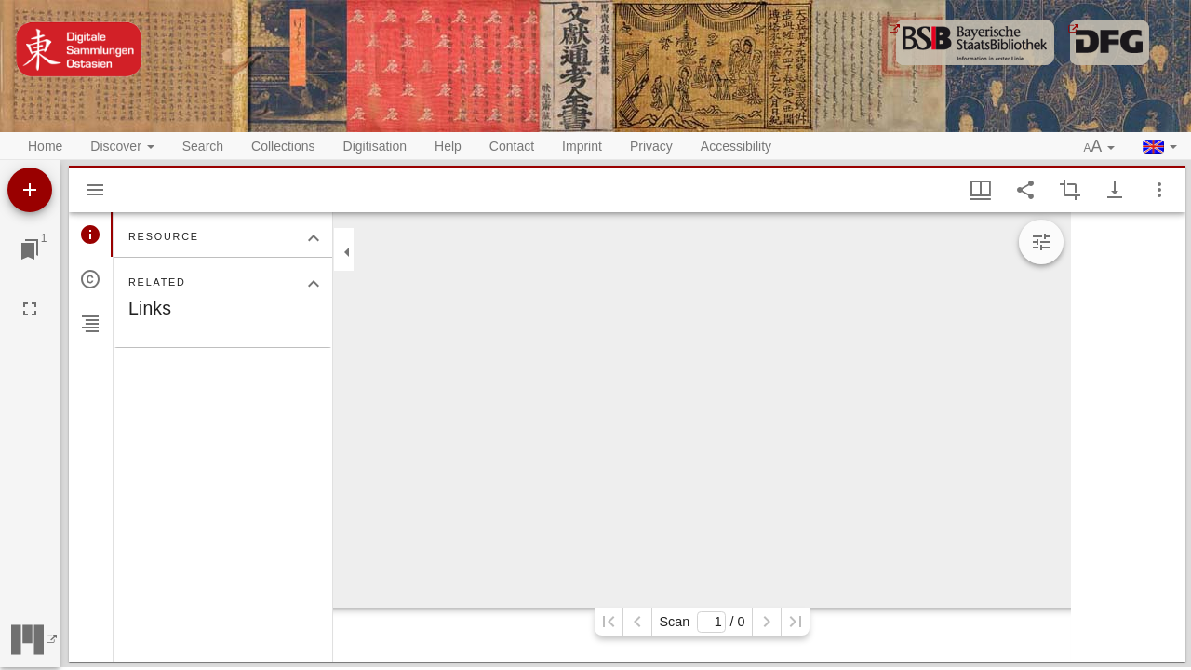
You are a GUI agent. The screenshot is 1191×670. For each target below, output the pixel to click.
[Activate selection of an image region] (1070, 190)
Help (448, 146)
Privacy (651, 146)
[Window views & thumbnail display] (980, 190)
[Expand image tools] (1041, 242)
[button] (1100, 147)
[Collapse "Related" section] (313, 284)
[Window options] (1159, 190)
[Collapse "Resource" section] (313, 238)
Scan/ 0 (701, 622)
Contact (511, 146)
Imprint (582, 146)
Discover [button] (122, 146)
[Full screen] (29, 309)
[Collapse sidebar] (347, 252)
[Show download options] (1114, 190)
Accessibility (736, 146)
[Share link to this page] (1025, 190)
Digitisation (375, 146)
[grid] (1128, 437)
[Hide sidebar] (95, 190)
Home (45, 146)
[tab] (91, 234)
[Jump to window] (29, 249)
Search (202, 146)
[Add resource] (29, 190)
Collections (282, 146)
